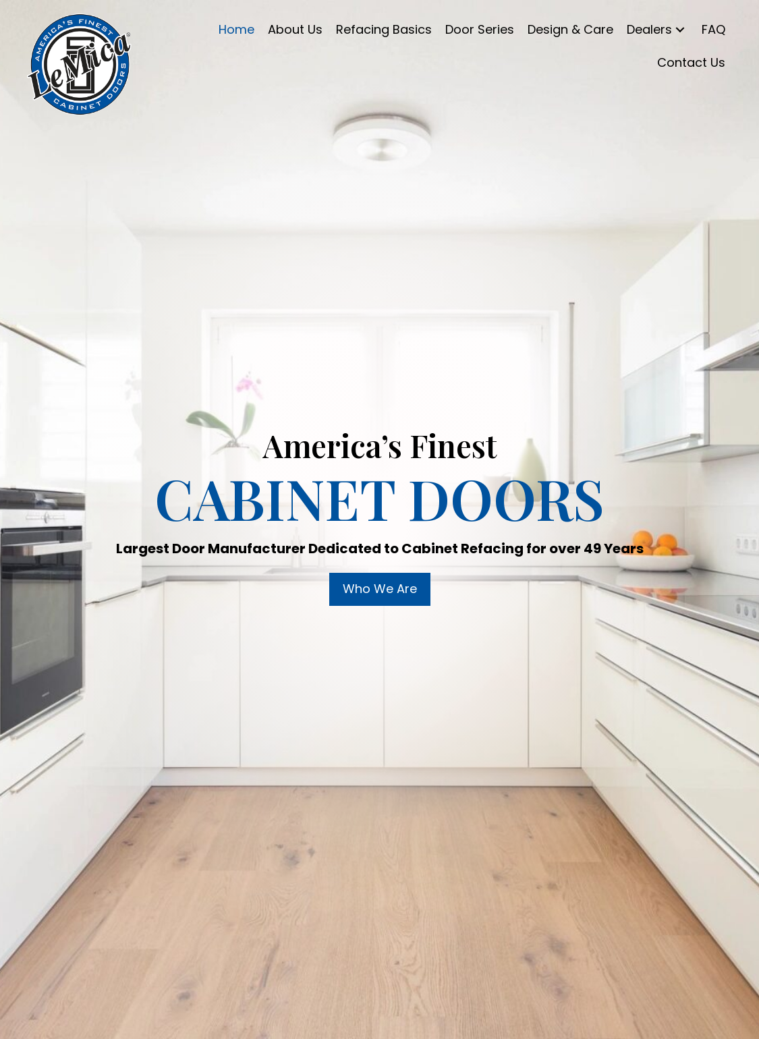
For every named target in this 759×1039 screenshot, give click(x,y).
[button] (680, 30)
